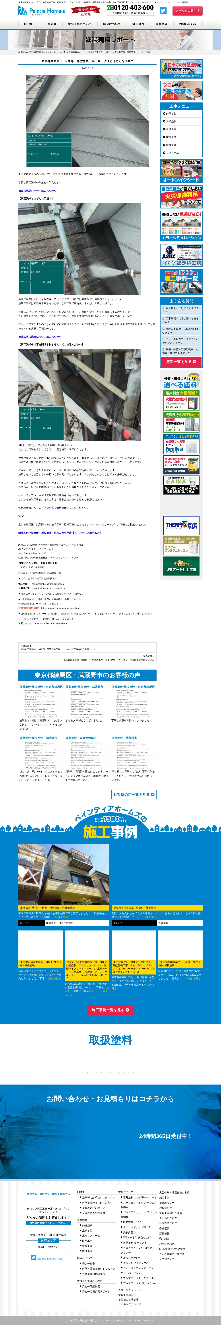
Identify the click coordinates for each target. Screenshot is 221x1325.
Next (204, 1060)
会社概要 (162, 24)
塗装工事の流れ (127, 1295)
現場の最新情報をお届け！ (48, 1257)
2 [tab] (87, 1072)
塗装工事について (80, 24)
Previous (16, 1060)
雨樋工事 (169, 129)
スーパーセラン (132, 1273)
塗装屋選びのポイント (95, 1207)
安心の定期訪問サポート (96, 1291)
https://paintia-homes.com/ (32, 553)
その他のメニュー (169, 1259)
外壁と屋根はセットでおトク (98, 1268)
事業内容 (82, 1220)
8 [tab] (115, 1072)
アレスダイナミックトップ (138, 1268)
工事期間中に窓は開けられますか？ (180, 320)
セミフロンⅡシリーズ (136, 1262)
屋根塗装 (169, 121)
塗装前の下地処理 (128, 1299)
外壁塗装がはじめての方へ (97, 1202)
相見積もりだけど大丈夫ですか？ (180, 310)
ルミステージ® (131, 1257)
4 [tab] (96, 1072)
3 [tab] (92, 1072)
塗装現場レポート (169, 1203)
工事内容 (50, 24)
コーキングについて (129, 1304)
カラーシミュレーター (131, 1290)
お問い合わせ (188, 24)
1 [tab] (82, 1072)
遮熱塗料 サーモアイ (135, 1242)
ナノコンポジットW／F (136, 1227)
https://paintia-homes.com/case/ (48, 584)
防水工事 (169, 137)
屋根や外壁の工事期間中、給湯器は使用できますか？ (180, 351)
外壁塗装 (169, 113)
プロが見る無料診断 (93, 1212)
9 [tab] (119, 1072)
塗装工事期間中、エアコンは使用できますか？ (180, 341)
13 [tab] (138, 1072)
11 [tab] (128, 1072)
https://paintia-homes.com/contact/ (51, 623)
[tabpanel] (36, 1061)
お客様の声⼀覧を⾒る (134, 795)
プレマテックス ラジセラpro (139, 1283)
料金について (112, 24)
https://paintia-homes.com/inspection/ (60, 608)
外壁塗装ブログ (168, 1223)
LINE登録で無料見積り (172, 1249)
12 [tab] (133, 1072)
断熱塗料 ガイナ (132, 1222)
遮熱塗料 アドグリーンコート (140, 1197)
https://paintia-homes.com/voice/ (48, 588)
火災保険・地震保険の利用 (174, 1192)
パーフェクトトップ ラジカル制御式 (139, 1205)
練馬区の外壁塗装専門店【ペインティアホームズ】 (98, 1320)
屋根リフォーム (91, 1235)
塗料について (126, 1192)
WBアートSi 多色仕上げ (137, 1237)
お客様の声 (165, 1208)
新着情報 (164, 1233)
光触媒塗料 (129, 1232)
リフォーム (171, 152)
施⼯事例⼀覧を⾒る (110, 1010)
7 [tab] (110, 1072)
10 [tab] (124, 1072)
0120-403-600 (49, 563)
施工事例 (138, 24)
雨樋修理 (87, 1251)
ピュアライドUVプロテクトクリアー (138, 1250)
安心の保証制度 (91, 1286)
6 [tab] (105, 1072)
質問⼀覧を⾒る (181, 362)
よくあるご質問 (168, 1218)
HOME (28, 24)
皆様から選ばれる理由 (90, 1281)
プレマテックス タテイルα (139, 1278)
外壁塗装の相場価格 (93, 1274)
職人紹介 (164, 1238)
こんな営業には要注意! (172, 1254)
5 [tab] (101, 1072)
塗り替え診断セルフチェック (98, 1197)
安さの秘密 (88, 1263)
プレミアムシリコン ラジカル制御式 (139, 1214)
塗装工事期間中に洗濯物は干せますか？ (180, 330)
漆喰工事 (169, 145)
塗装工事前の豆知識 (170, 1213)
